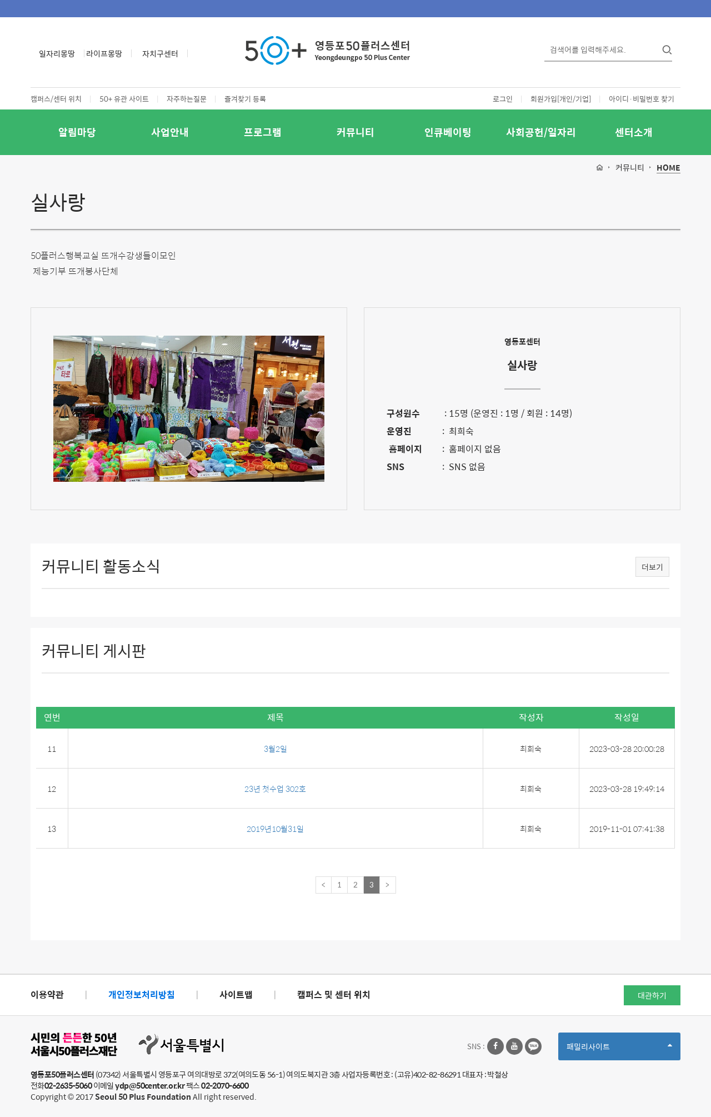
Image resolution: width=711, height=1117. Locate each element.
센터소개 (634, 131)
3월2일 (275, 748)
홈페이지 (404, 449)
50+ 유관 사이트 (124, 98)
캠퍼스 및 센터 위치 (333, 994)
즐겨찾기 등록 (245, 98)
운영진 (399, 431)
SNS (395, 466)
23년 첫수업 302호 (275, 788)
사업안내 (170, 131)
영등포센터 (522, 341)
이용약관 (47, 994)
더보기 (652, 567)
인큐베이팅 (448, 131)
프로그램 (263, 131)
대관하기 (652, 995)
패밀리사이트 (619, 1050)
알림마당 (77, 131)
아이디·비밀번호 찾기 (641, 98)
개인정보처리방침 (141, 994)
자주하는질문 (187, 98)
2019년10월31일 (275, 828)
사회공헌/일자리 (541, 131)
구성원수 (403, 413)
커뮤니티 (355, 131)
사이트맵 (236, 994)
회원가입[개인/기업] (560, 98)
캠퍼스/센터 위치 (56, 98)
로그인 (503, 98)
